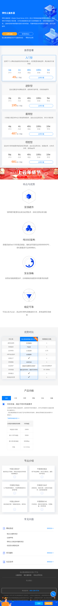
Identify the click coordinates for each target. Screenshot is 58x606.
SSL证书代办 (38, 575)
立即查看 (42, 174)
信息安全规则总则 (13, 545)
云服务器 (19, 575)
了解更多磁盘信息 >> (13, 418)
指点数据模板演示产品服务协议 (12, 37)
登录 (38, 603)
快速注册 (49, 603)
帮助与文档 (29, 37)
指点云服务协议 (12, 534)
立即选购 (9, 34)
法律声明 (10, 538)
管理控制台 (25, 34)
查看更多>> (50, 528)
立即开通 (41, 78)
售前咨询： (29, 591)
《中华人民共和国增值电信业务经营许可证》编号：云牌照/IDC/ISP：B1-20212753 (27, 598)
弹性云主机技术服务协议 (15, 541)
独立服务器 (27, 575)
